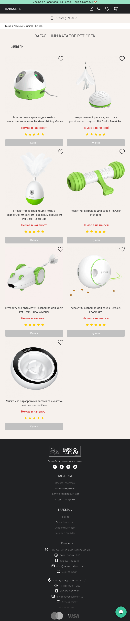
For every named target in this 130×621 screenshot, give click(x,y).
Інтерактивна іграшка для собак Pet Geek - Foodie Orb (96, 310)
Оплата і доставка (65, 483)
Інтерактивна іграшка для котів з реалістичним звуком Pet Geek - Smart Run (95, 119)
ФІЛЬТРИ (17, 46)
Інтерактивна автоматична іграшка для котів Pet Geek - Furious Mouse (34, 310)
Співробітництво (65, 522)
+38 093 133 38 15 (70, 560)
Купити (34, 142)
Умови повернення (65, 488)
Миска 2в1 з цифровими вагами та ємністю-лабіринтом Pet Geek (34, 403)
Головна (9, 26)
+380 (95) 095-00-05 (67, 18)
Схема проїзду (70, 571)
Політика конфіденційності (65, 494)
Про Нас (64, 516)
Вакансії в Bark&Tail (65, 533)
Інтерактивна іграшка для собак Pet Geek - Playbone (96, 212)
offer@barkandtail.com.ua (70, 566)
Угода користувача (65, 499)
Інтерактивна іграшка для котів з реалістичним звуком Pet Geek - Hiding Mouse (34, 119)
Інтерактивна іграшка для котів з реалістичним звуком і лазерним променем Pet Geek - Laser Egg (34, 214)
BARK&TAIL (13, 8)
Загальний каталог (24, 26)
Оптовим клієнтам (65, 527)
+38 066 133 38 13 (70, 591)
